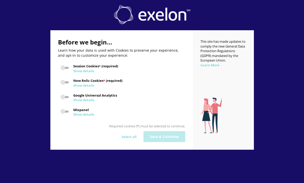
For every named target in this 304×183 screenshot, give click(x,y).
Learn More (210, 65)
